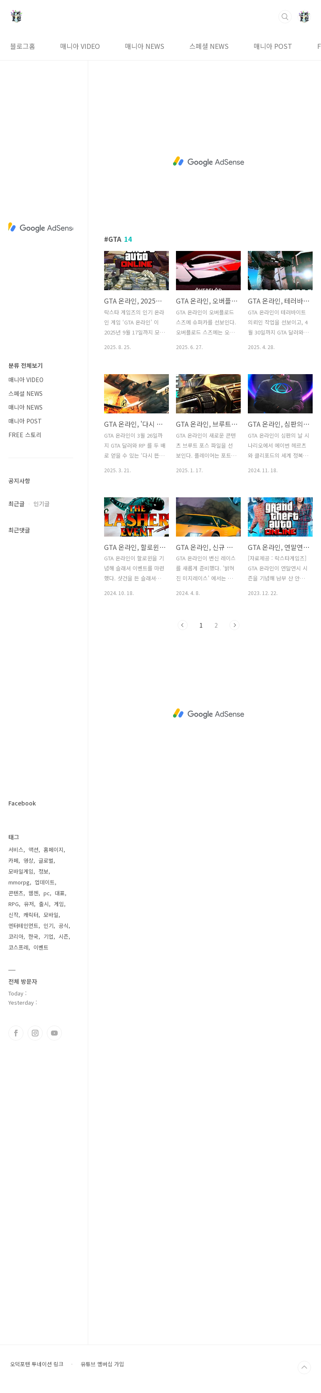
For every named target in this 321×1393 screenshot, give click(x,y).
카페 (13, 860)
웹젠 (33, 893)
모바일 (51, 915)
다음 (234, 625)
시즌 (64, 936)
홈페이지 (53, 850)
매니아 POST (273, 46)
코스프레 (18, 947)
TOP (304, 1367)
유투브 (54, 1033)
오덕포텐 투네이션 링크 (37, 1364)
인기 (48, 926)
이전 (183, 625)
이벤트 (40, 947)
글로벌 (46, 860)
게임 (59, 904)
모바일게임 (20, 871)
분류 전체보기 (25, 365)
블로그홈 (22, 46)
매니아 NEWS (144, 46)
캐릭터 (30, 915)
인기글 (41, 503)
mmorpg (19, 882)
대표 (60, 893)
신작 (13, 915)
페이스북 (15, 1033)
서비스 (15, 850)
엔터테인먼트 (23, 926)
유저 (29, 904)
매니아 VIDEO (80, 46)
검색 (285, 16)
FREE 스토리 (24, 435)
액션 (33, 850)
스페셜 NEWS (209, 46)
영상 (28, 860)
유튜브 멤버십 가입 (102, 1364)
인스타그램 (35, 1033)
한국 (33, 936)
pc (46, 893)
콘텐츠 (15, 893)
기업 (48, 936)
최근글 (16, 503)
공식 (64, 926)
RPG (13, 904)
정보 (43, 871)
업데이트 (45, 882)
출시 (44, 904)
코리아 (15, 936)
